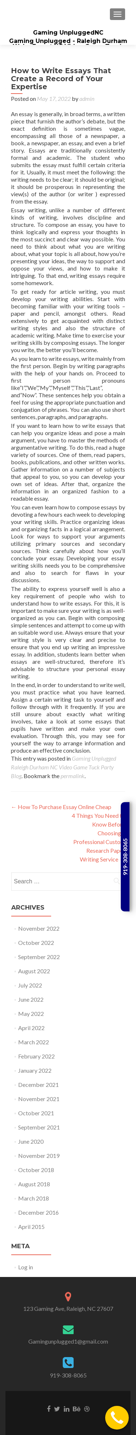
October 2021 (36, 1112)
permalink (73, 775)
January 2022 (34, 1070)
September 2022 (39, 956)
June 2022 (31, 999)
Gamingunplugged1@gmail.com (68, 1341)
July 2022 (30, 985)
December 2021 (38, 1084)
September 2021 (39, 1127)
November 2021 (38, 1098)
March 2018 (33, 1198)
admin (86, 98)
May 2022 (31, 1013)
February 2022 (36, 1056)
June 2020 (31, 1141)
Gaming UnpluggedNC (68, 32)
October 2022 (36, 942)
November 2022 (38, 928)
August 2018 (34, 1183)
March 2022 (33, 1041)
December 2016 (38, 1212)
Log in (25, 1266)
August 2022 (34, 970)
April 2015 (31, 1226)
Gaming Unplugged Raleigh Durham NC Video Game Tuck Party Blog (63, 767)
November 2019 (38, 1155)
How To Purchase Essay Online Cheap (61, 806)
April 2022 (31, 1027)
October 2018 (36, 1169)
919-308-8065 (68, 1375)
